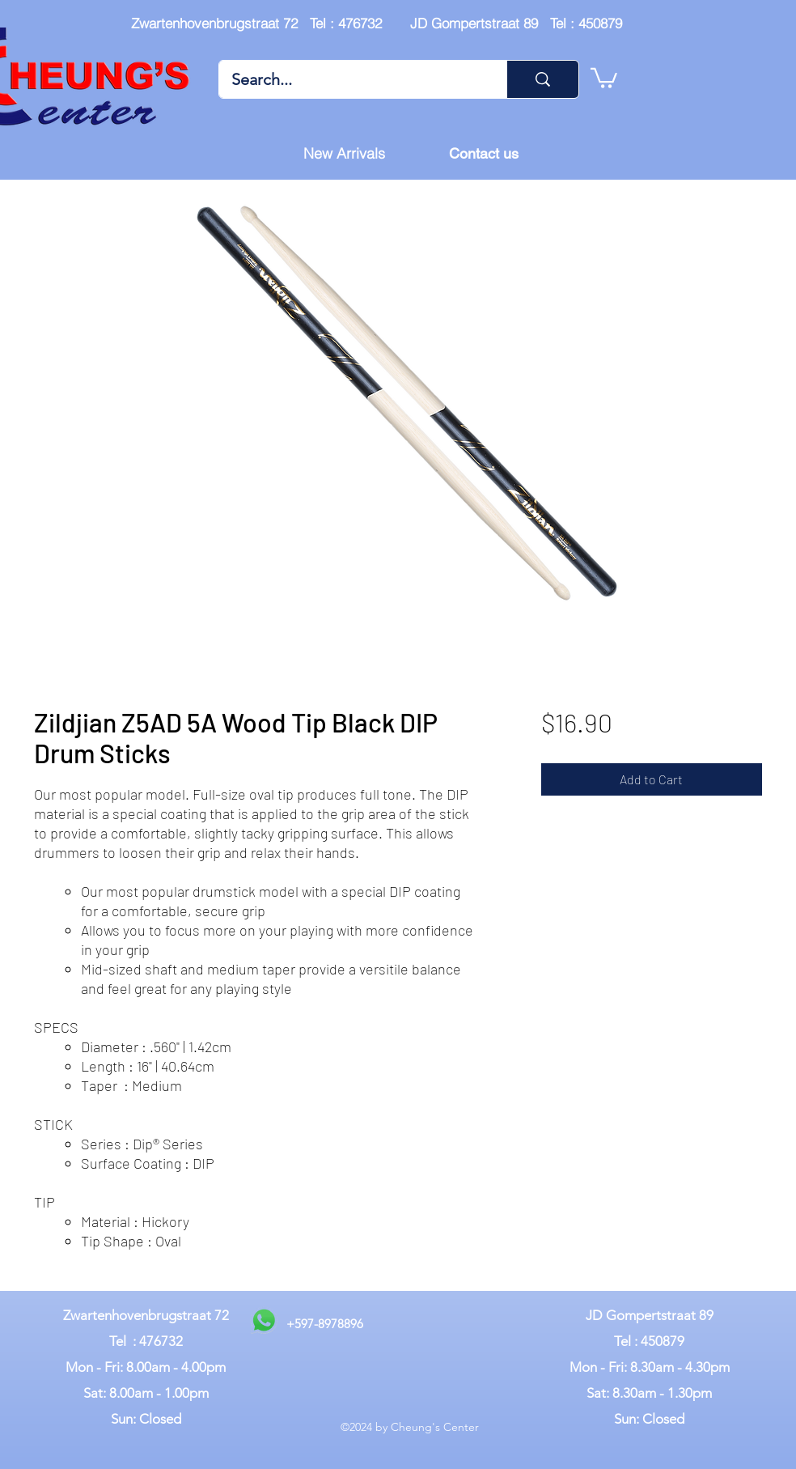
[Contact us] (484, 154)
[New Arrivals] (343, 154)
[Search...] (351, 79)
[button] (604, 77)
